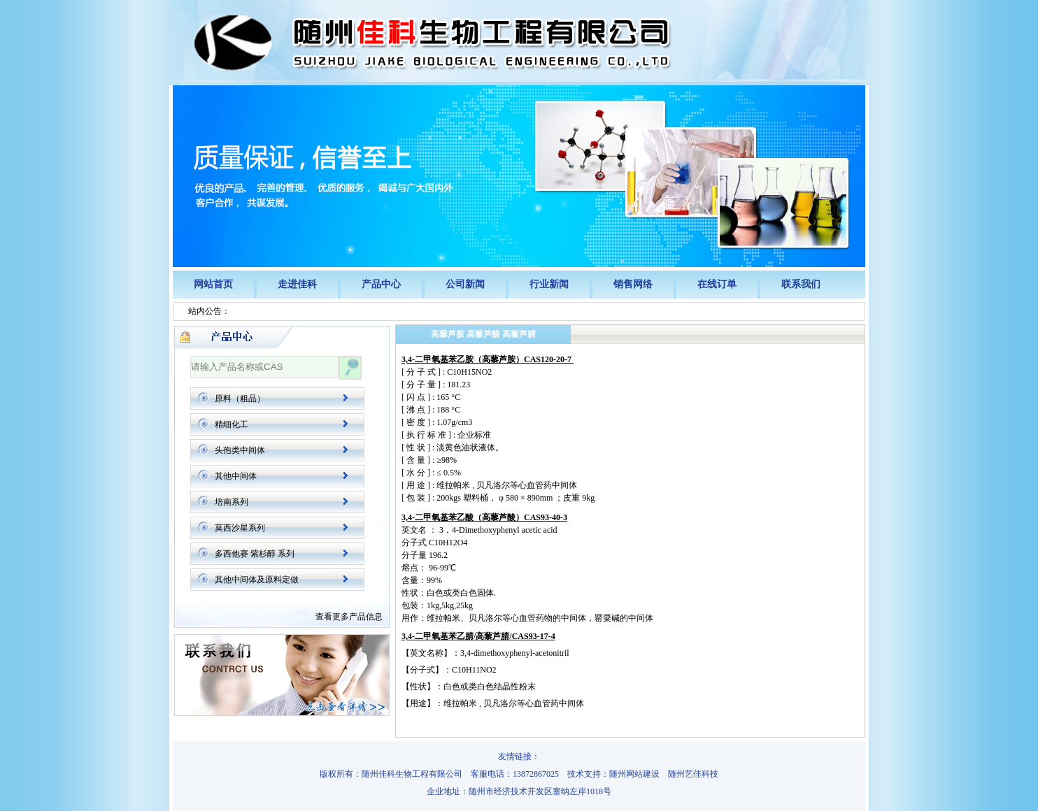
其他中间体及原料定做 (257, 579)
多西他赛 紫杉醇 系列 (254, 554)
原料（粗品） (240, 398)
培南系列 (231, 502)
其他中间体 (236, 476)
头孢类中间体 (240, 450)
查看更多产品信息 (349, 617)
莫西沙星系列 (240, 528)
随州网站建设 (634, 774)
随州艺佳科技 (693, 774)
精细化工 (231, 424)
